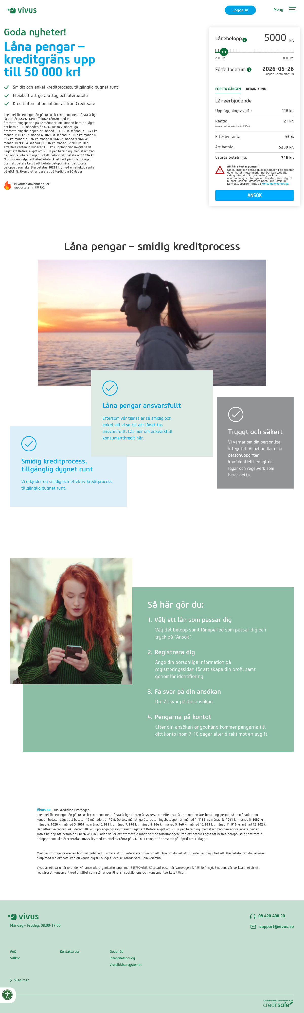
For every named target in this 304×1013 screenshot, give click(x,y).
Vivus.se (43, 810)
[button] (285, 10)
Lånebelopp (228, 39)
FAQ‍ (13, 951)
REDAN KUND (256, 89)
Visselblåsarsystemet (125, 965)
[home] (22, 10)
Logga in (240, 10)
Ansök (254, 196)
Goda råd (116, 951)
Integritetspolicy (122, 958)
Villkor (15, 958)
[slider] (224, 52)
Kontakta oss (69, 951)
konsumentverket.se (275, 184)
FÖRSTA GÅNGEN (228, 89)
